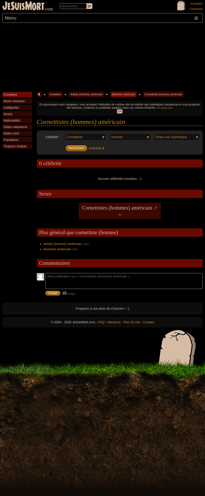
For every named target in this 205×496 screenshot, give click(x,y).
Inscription (196, 3)
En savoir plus (165, 107)
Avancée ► (97, 148)
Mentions (113, 322)
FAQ (101, 322)
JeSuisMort (23, 6)
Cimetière (55, 94)
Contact (148, 322)
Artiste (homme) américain (86, 94)
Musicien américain (123, 94)
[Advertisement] (102, 57)
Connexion (196, 9)
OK (120, 111)
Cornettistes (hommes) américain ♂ (119, 210)
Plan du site (131, 322)
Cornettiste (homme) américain (163, 94)
